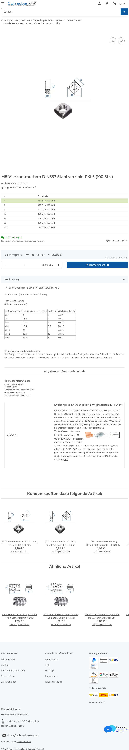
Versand (40, 737)
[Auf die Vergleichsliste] (113, 40)
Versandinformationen (13, 659)
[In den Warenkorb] (3, 33)
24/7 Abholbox (8, 670)
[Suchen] (124, 11)
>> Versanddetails (97, 690)
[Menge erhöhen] (58, 253)
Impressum (51, 664)
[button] (99, 3)
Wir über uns (8, 648)
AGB (47, 653)
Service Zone (8, 664)
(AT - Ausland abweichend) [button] (32, 241)
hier (66, 448)
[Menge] (24, 253)
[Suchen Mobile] (61, 11)
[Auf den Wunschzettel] (121, 40)
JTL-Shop (114, 745)
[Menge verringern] (4, 253)
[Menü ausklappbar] (2, 2)
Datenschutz (51, 648)
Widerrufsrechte (53, 670)
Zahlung (5, 653)
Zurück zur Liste (10, 20)
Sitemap (49, 659)
